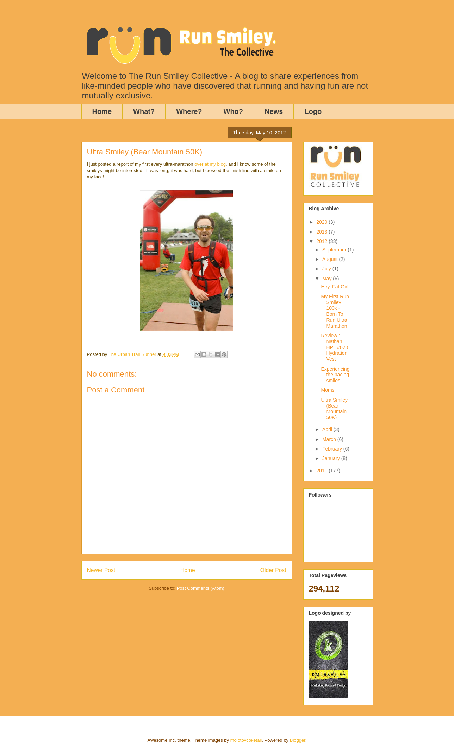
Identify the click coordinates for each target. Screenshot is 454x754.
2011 (322, 470)
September (335, 250)
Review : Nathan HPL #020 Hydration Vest (334, 347)
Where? (189, 111)
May (327, 278)
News (274, 111)
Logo (313, 111)
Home (102, 111)
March (329, 439)
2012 (322, 241)
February (332, 449)
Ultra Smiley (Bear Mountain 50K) (334, 408)
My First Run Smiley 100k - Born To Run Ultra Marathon (335, 311)
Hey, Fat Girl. (335, 286)
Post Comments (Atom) (200, 588)
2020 (322, 222)
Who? (233, 111)
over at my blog (210, 164)
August (330, 259)
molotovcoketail (246, 740)
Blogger (297, 740)
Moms (327, 390)
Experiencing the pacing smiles (335, 375)
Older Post (273, 570)
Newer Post (101, 570)
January (331, 458)
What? (144, 111)
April (328, 429)
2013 (322, 232)
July (327, 268)
